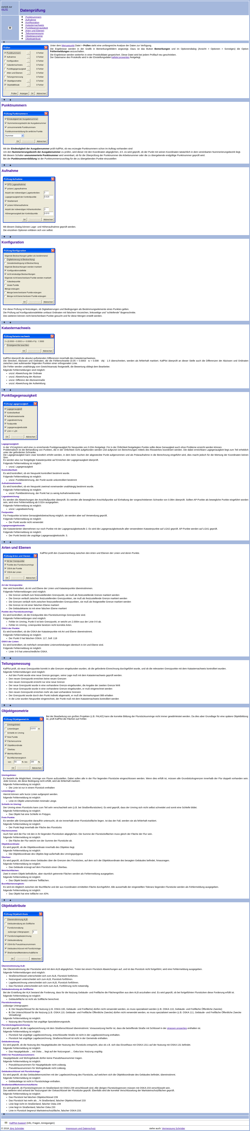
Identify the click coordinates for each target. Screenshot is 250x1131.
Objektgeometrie (34, 36)
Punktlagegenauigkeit (36, 28)
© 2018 (5, 1128)
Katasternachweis (34, 25)
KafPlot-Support (17, 1123)
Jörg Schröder (17, 1128)
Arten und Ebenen (34, 30)
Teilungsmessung (34, 33)
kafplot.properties (120, 57)
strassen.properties (177, 1028)
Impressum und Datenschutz (81, 1128)
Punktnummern (33, 17)
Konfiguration (32, 22)
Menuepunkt (68, 45)
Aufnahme (30, 20)
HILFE (4, 9)
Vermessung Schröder (173, 1128)
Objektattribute (33, 39)
